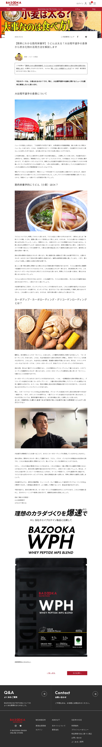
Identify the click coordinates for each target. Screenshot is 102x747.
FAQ (93, 9)
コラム (77, 9)
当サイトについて (58, 726)
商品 (24, 9)
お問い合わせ (77, 738)
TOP (8, 9)
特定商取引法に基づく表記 (82, 734)
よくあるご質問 (77, 742)
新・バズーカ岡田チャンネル (61, 68)
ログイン (39, 730)
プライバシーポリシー (80, 730)
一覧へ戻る (51, 673)
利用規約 (75, 726)
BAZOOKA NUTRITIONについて (50, 9)
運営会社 (55, 730)
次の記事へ (77, 673)
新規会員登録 (41, 726)
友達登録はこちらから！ (23, 662)
